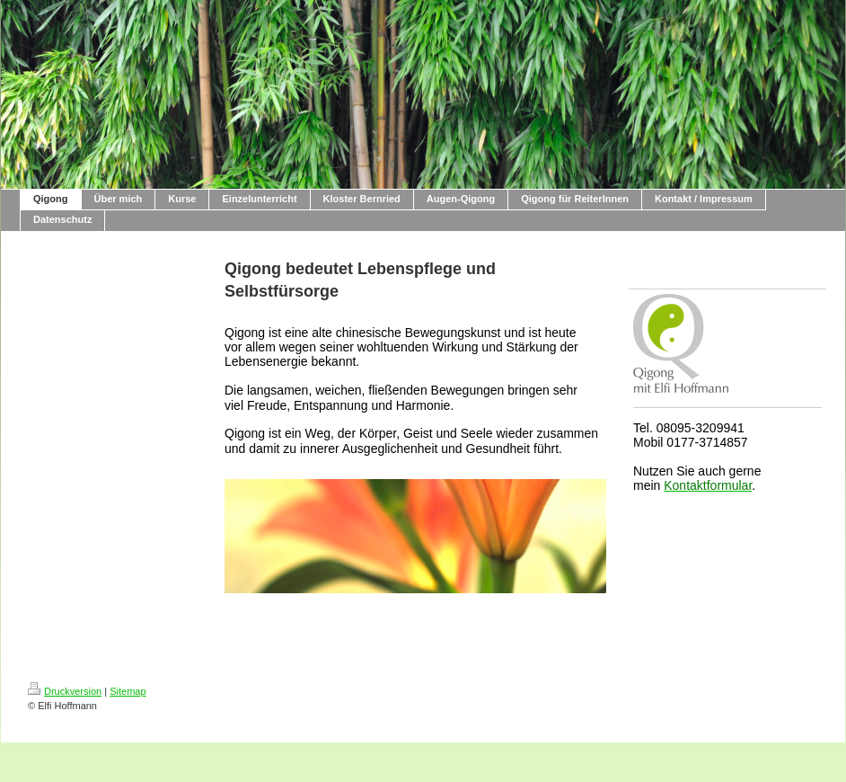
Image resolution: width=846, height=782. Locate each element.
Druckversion (64, 691)
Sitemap (127, 691)
